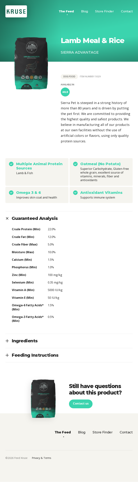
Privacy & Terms (41, 458)
